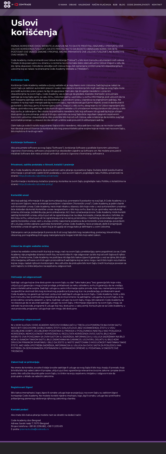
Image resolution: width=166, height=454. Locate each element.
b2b (115, 4)
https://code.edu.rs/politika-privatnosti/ (38, 176)
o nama (62, 4)
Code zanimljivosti (138, 4)
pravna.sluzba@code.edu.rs (34, 429)
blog (122, 4)
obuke (73, 4)
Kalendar (84, 4)
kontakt (157, 4)
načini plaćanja (101, 4)
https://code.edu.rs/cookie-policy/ (35, 184)
